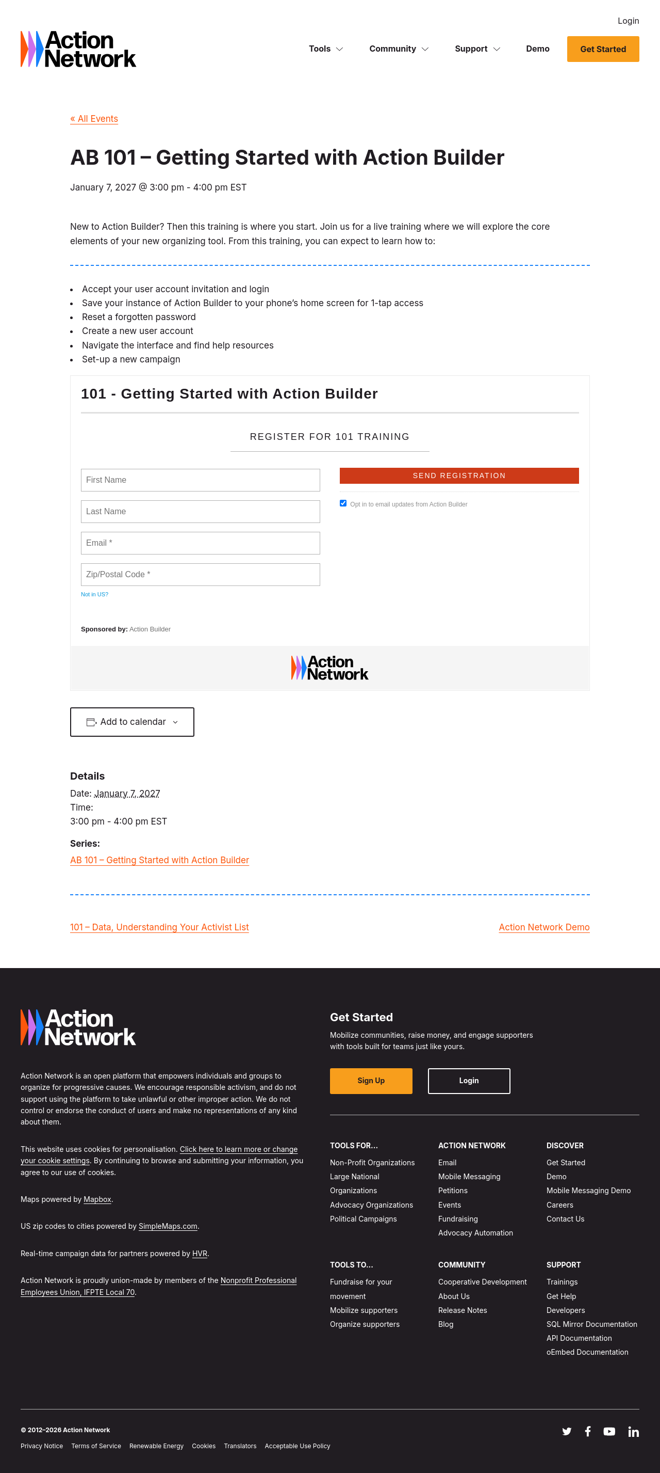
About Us (454, 1296)
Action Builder (150, 629)
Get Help (561, 1296)
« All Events (94, 119)
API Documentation (579, 1338)
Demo (538, 48)
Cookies (204, 1446)
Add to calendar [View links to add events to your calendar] (133, 722)
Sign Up (371, 1080)
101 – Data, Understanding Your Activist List (159, 927)
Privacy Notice (42, 1446)
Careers (560, 1204)
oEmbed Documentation (588, 1352)
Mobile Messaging (469, 1176)
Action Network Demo (544, 927)
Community (392, 48)
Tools (320, 48)
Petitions (453, 1190)
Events (449, 1204)
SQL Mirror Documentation (592, 1324)
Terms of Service (96, 1446)
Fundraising (458, 1218)
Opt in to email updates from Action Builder (403, 504)
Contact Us (566, 1218)
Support (471, 48)
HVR (199, 1253)
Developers (566, 1310)
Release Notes (462, 1310)
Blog (446, 1324)
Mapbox (97, 1199)
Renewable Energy (156, 1446)
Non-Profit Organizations (372, 1162)
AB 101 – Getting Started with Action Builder (159, 860)
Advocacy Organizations (371, 1204)
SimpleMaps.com (168, 1226)
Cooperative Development (482, 1281)
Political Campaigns (363, 1218)
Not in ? (94, 594)
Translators (240, 1446)
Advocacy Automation (475, 1232)
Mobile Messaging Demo (589, 1190)
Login (628, 20)
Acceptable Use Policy (298, 1446)
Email (447, 1162)
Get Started (603, 49)
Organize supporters (365, 1324)
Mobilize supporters (364, 1310)
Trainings (562, 1281)
